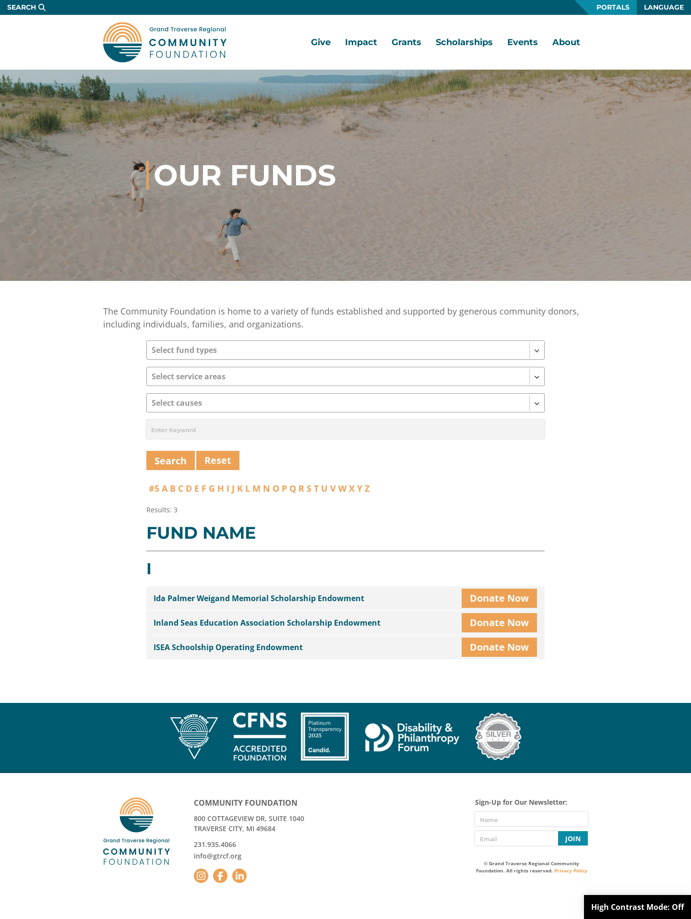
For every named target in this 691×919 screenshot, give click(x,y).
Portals (613, 7)
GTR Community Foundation (164, 42)
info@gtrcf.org (217, 855)
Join (573, 838)
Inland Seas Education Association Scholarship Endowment (267, 622)
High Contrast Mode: (637, 907)
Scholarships (464, 42)
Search (21, 7)
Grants (406, 42)
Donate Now (499, 598)
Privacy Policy (570, 870)
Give (321, 42)
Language (664, 7)
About (566, 42)
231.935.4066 (215, 844)
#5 (154, 488)
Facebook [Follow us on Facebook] (220, 876)
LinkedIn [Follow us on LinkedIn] (239, 876)
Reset (217, 460)
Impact (361, 42)
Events (522, 42)
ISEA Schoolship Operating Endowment (228, 647)
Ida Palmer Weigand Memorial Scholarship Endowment (259, 598)
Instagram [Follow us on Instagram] (201, 876)
